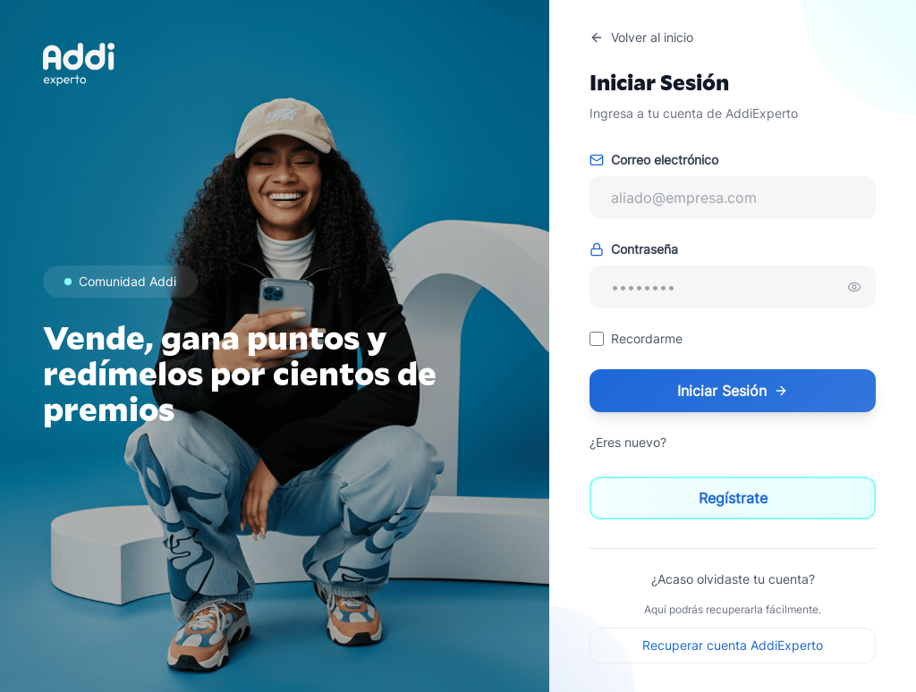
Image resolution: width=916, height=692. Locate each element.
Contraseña (633, 249)
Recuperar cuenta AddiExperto (732, 645)
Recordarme (647, 338)
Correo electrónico (653, 159)
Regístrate (733, 498)
